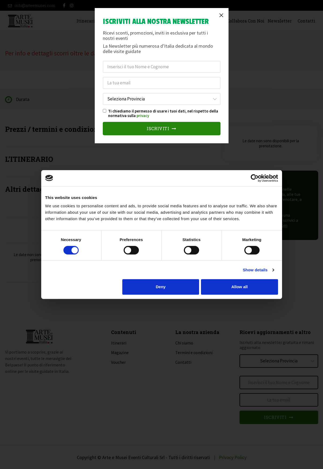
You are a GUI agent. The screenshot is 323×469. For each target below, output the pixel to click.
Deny (161, 286)
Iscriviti (161, 128)
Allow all (239, 286)
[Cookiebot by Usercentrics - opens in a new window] (254, 178)
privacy (142, 115)
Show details (255, 270)
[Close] (221, 15)
